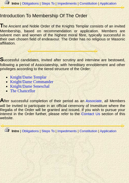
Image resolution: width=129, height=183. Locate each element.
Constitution (88, 3)
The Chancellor (22, 91)
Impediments (67, 3)
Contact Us (90, 114)
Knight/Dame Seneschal (29, 86)
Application (108, 3)
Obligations (30, 3)
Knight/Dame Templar (28, 77)
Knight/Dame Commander (31, 82)
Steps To (48, 3)
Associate (94, 101)
